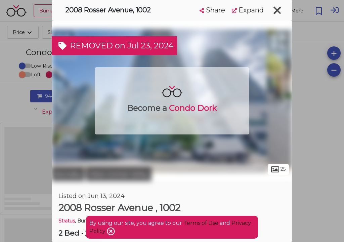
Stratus (66, 221)
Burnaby (68, 174)
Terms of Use (200, 223)
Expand (248, 10)
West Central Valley (118, 174)
